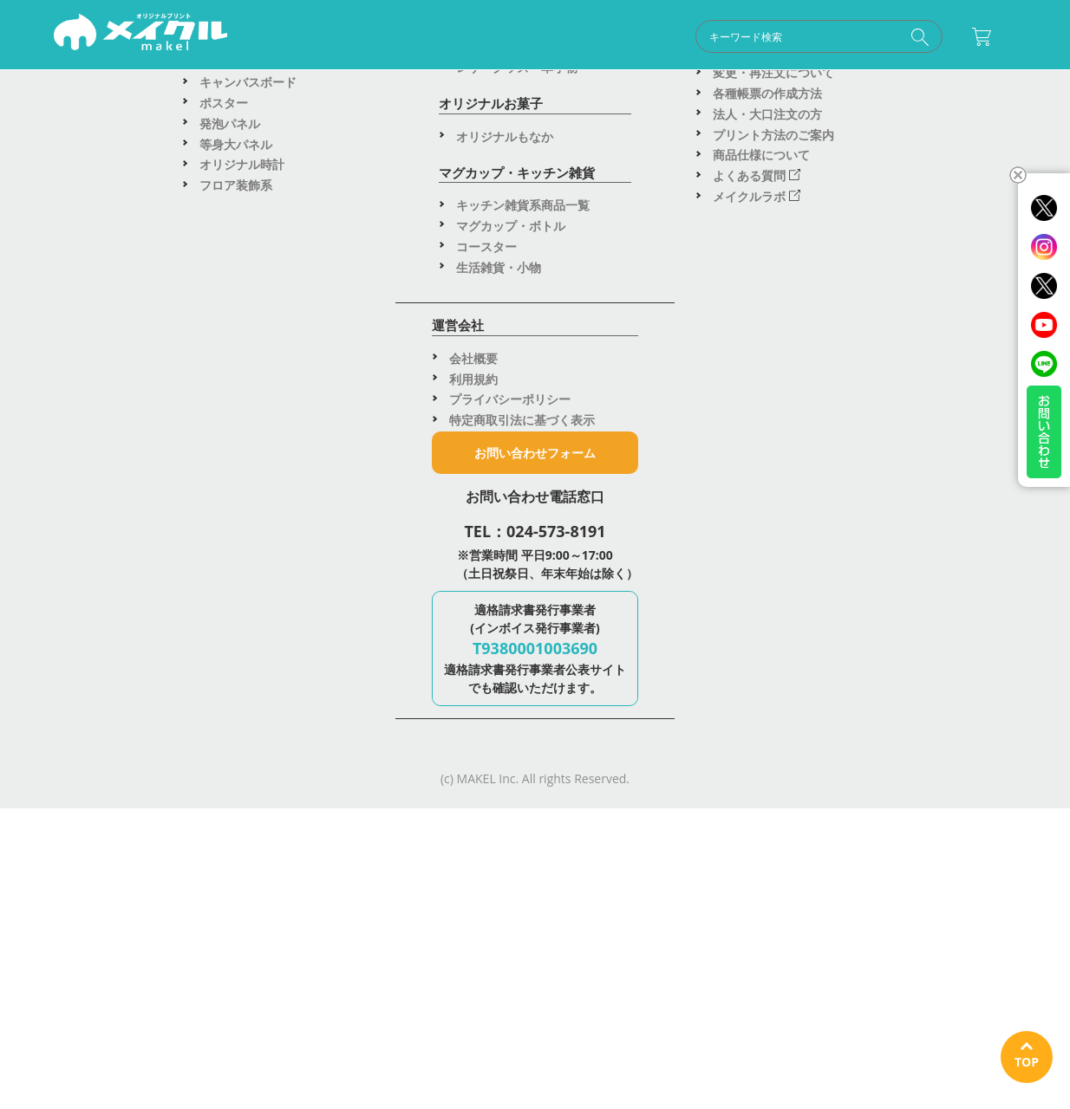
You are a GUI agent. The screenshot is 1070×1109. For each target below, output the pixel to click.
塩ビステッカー (504, 399)
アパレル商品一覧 (248, 309)
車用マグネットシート (516, 460)
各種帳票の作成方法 (767, 857)
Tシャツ (221, 329)
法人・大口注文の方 (767, 877)
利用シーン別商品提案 (773, 563)
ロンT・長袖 (233, 350)
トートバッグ (235, 646)
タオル (217, 756)
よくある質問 (756, 939)
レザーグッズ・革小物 (516, 831)
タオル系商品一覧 (248, 736)
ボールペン (486, 569)
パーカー (223, 392)
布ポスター (743, 392)
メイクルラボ (756, 960)
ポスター (223, 866)
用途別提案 (356, 98)
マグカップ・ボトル (510, 989)
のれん (731, 350)
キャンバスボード (248, 846)
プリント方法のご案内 (773, 898)
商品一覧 (201, 98)
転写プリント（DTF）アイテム (283, 556)
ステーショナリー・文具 (523, 590)
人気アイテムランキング (779, 605)
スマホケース (492, 610)
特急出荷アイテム (761, 522)
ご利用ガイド (527, 98)
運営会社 (869, 98)
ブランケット (235, 777)
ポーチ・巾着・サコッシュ (272, 666)
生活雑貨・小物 (498, 1030)
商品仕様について (761, 919)
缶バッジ (480, 309)
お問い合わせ (706, 98)
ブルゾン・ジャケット (260, 453)
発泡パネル (229, 887)
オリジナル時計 (241, 928)
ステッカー (486, 378)
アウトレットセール (767, 543)
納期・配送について (767, 815)
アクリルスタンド (504, 741)
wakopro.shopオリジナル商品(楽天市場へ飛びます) (798, 675)
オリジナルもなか (504, 900)
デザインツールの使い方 (779, 795)
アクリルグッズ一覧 (510, 700)
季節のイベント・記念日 (779, 584)
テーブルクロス (755, 433)
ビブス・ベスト (241, 515)
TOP (1027, 1062)
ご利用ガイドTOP (761, 754)
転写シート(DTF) (245, 577)
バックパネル (749, 453)
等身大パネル (235, 907)
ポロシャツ (229, 371)
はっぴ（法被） (241, 536)
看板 (725, 371)
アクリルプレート (504, 762)
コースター (486, 1010)
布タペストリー (755, 412)
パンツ (217, 474)
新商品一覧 (743, 646)
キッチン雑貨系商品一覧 (523, 969)
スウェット (229, 412)
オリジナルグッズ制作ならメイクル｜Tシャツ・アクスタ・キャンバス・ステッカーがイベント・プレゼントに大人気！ (140, 35)
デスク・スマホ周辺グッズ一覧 (541, 549)
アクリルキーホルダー (516, 721)
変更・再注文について (773, 836)
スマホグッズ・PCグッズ (524, 631)
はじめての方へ (755, 774)
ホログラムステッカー (523, 420)
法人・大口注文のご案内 (779, 625)
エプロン (223, 433)
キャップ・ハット (248, 495)
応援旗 (731, 329)
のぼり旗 (737, 309)
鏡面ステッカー (504, 439)
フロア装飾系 (235, 949)
